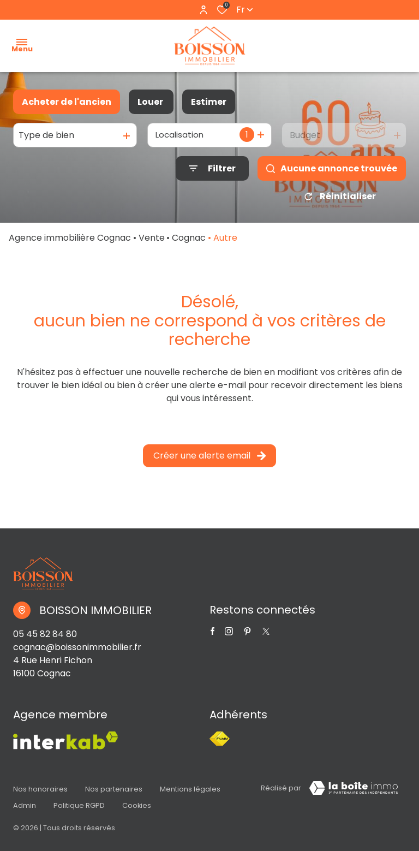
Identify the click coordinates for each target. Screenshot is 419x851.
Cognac (189, 241)
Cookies (136, 800)
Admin (24, 800)
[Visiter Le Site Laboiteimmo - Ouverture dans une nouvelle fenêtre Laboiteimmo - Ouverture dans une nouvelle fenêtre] (353, 792)
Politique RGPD (79, 800)
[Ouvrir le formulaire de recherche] (212, 168)
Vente (152, 241)
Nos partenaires (113, 790)
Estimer (208, 102)
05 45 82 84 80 (45, 638)
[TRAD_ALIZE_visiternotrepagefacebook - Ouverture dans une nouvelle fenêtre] (212, 635)
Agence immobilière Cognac (70, 241)
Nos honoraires (40, 790)
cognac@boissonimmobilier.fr (77, 651)
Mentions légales (190, 790)
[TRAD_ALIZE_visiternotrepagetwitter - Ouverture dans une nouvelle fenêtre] (247, 635)
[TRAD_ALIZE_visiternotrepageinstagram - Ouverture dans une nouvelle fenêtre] (229, 635)
